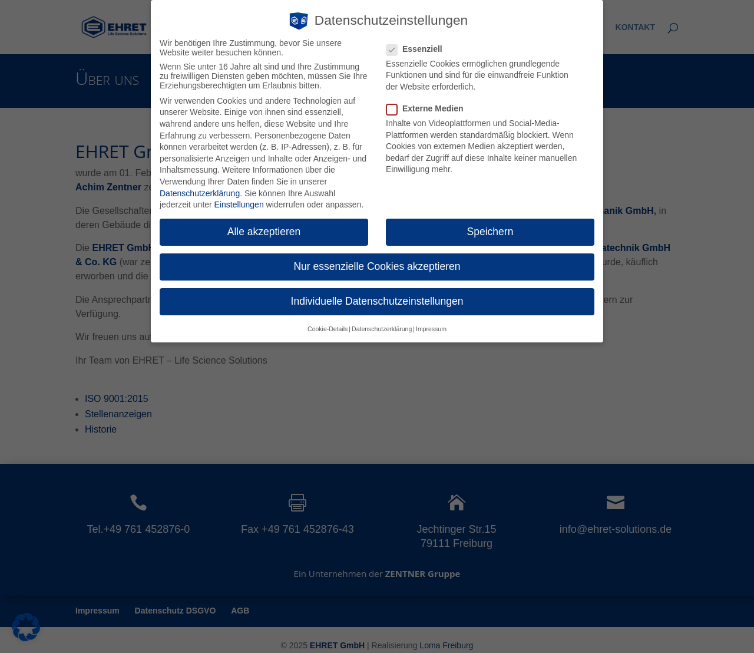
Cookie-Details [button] (327, 327)
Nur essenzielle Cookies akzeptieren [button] (376, 265)
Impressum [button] (431, 327)
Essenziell (419, 47)
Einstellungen (239, 203)
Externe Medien (429, 107)
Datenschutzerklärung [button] (382, 327)
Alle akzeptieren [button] (264, 230)
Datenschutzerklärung (200, 191)
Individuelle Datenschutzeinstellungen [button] (377, 300)
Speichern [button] (490, 230)
